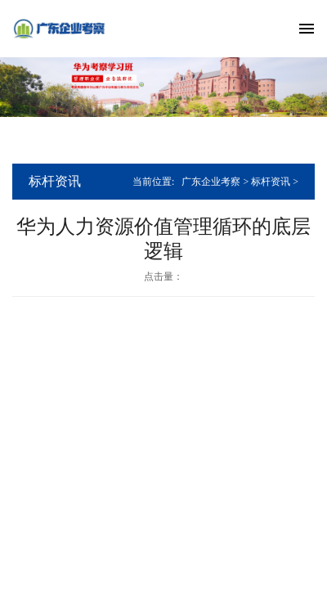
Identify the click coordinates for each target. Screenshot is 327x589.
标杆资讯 (270, 181)
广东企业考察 (210, 181)
